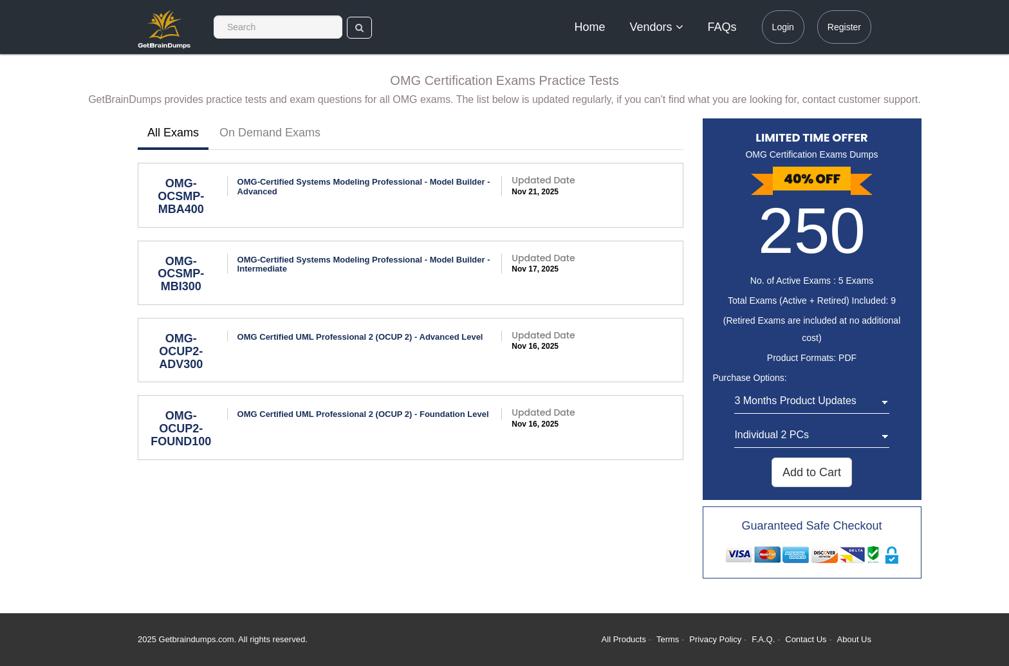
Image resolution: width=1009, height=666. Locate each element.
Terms (667, 639)
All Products (624, 639)
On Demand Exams (269, 132)
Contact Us (807, 639)
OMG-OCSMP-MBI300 (181, 274)
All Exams (173, 132)
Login (783, 27)
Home (590, 27)
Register (844, 27)
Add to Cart (811, 472)
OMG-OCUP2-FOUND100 (181, 428)
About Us (854, 639)
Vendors (656, 27)
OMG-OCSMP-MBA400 (181, 196)
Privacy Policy (716, 639)
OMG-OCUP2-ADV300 (181, 351)
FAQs (722, 27)
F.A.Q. (764, 639)
